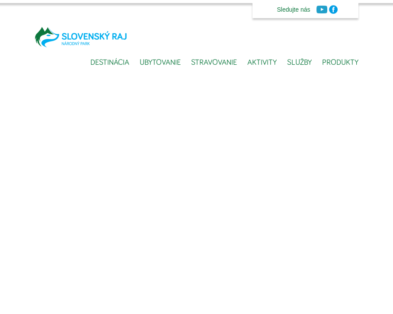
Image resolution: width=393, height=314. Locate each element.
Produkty (340, 63)
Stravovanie (214, 63)
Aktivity (262, 63)
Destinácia (109, 63)
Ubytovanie (160, 63)
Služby (299, 63)
